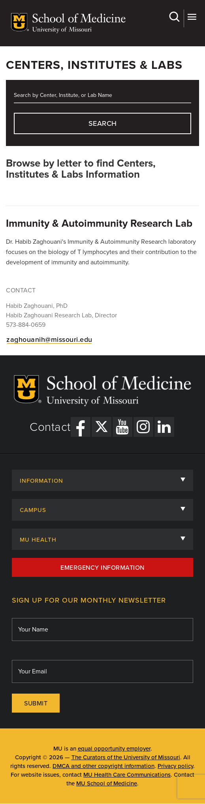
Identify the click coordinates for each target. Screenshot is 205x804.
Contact (50, 427)
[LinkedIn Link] (164, 427)
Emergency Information (102, 568)
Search (174, 16)
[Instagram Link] (143, 427)
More (192, 16)
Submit (35, 703)
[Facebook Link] (80, 427)
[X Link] (101, 427)
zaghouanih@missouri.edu (49, 339)
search (102, 123)
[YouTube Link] (122, 427)
